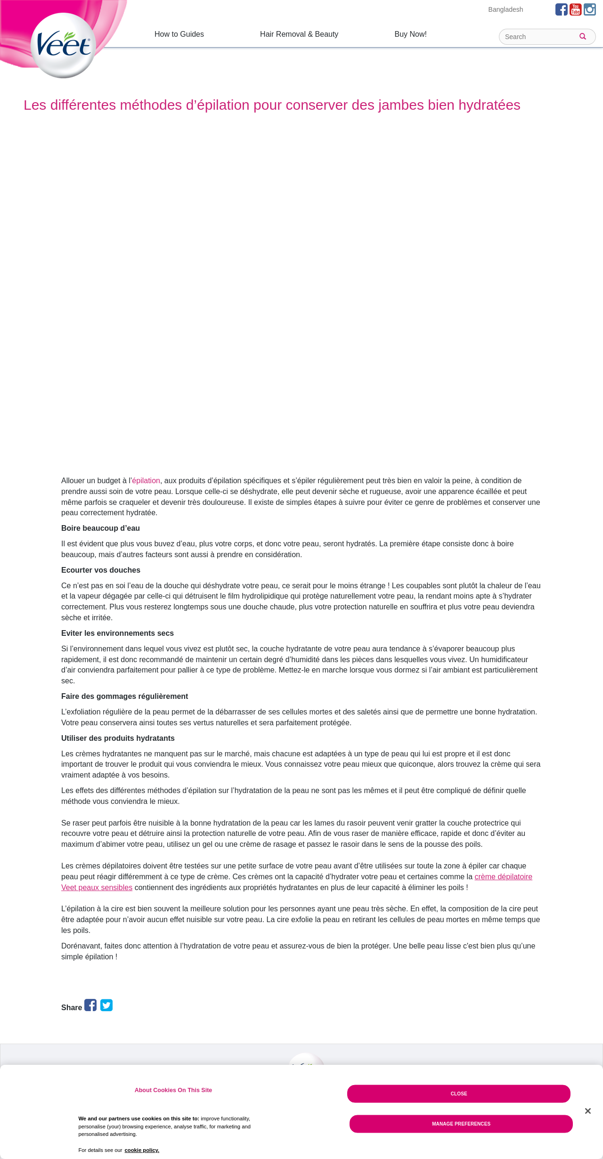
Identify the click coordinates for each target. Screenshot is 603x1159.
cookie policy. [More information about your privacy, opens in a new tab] (142, 1150)
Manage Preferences (461, 1123)
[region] (301, 1112)
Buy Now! (410, 34)
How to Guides (179, 34)
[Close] (588, 1111)
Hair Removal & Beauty (299, 34)
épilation (146, 481)
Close (459, 1093)
